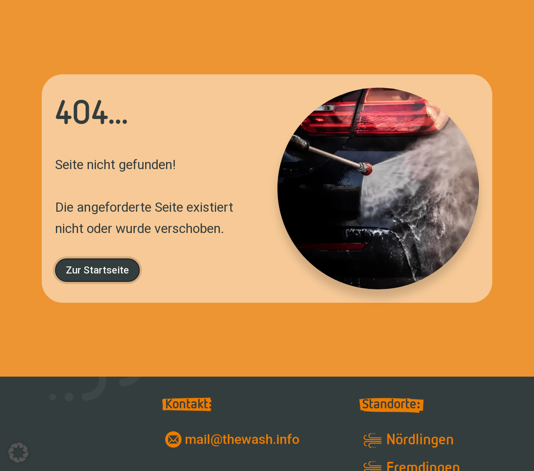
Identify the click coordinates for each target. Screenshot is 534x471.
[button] (18, 452)
